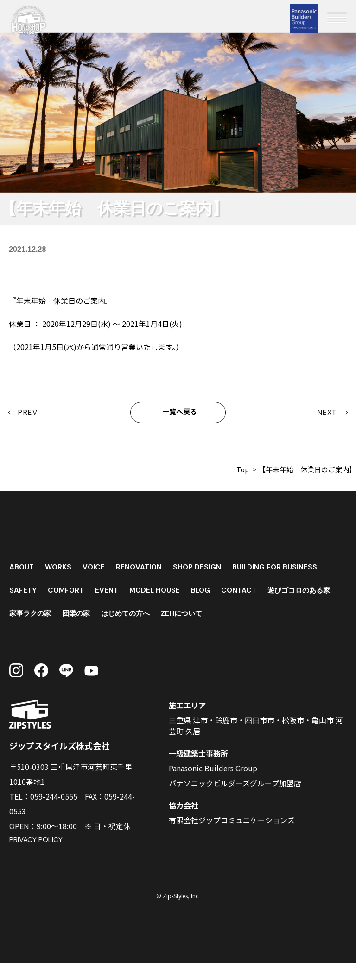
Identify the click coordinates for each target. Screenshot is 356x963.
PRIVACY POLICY (36, 839)
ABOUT (22, 564)
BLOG (206, 588)
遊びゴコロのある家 (308, 588)
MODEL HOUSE (158, 588)
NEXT (328, 413)
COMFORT (67, 588)
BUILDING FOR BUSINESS (280, 564)
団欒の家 (80, 611)
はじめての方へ (132, 611)
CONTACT (246, 588)
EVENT (109, 588)
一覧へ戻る (179, 413)
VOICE (96, 564)
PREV (28, 413)
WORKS (60, 564)
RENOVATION (142, 564)
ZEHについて (190, 611)
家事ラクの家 (31, 611)
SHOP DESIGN (201, 564)
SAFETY (23, 588)
